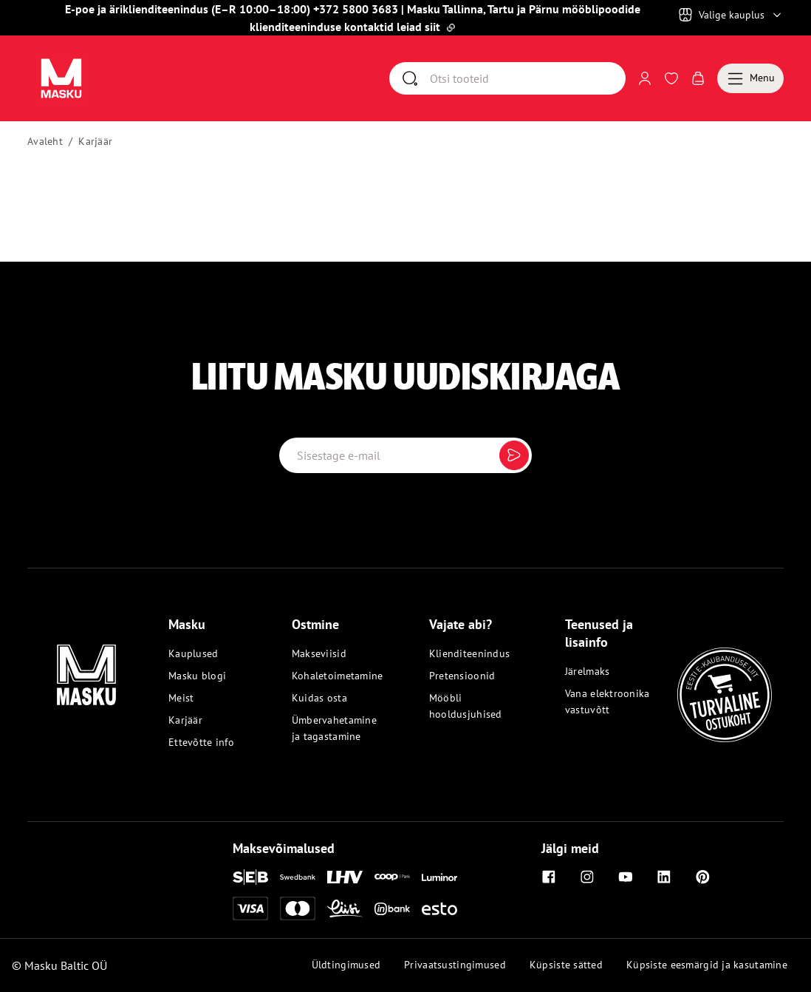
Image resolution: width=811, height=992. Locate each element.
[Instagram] (587, 876)
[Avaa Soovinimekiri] (671, 78)
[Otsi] (527, 78)
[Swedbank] (297, 877)
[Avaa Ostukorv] (698, 78)
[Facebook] (548, 876)
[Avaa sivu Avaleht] (61, 78)
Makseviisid (319, 653)
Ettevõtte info (201, 742)
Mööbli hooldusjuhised (465, 706)
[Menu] (750, 78)
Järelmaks (587, 671)
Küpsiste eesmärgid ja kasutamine (706, 964)
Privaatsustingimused (455, 964)
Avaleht (45, 141)
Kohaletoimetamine (337, 675)
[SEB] (250, 877)
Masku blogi (197, 675)
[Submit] (514, 455)
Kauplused (193, 653)
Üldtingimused (346, 964)
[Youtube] (625, 876)
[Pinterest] (702, 876)
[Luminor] (439, 877)
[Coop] (392, 877)
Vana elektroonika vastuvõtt (607, 701)
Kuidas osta (319, 697)
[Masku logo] (86, 666)
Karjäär (95, 141)
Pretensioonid (462, 675)
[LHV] (345, 877)
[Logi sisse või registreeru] (645, 78)
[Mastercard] (297, 908)
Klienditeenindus (469, 653)
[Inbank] (392, 909)
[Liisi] (345, 908)
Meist (181, 697)
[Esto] (439, 909)
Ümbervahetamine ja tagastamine (334, 728)
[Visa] (250, 908)
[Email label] (405, 455)
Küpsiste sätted (566, 964)
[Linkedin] (664, 876)
